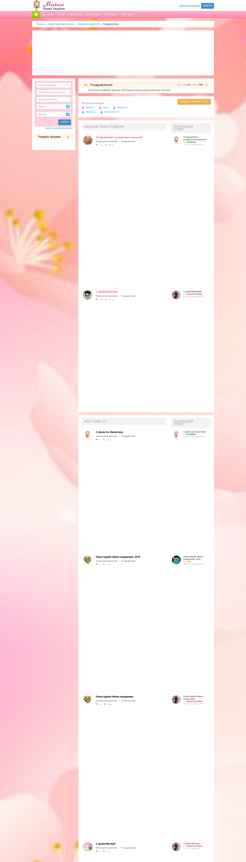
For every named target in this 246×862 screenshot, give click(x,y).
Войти (207, 5)
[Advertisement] (123, 53)
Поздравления (128, 141)
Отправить (166, 842)
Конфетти (88, 107)
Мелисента (120, 107)
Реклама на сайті (108, 771)
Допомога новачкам (110, 777)
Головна (40, 24)
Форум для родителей (88, 24)
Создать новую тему (194, 101)
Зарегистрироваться (189, 5)
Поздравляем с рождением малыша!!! (119, 137)
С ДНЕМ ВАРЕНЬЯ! (107, 152)
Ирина (104, 107)
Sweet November (109, 112)
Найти (64, 122)
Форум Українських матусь (61, 24)
